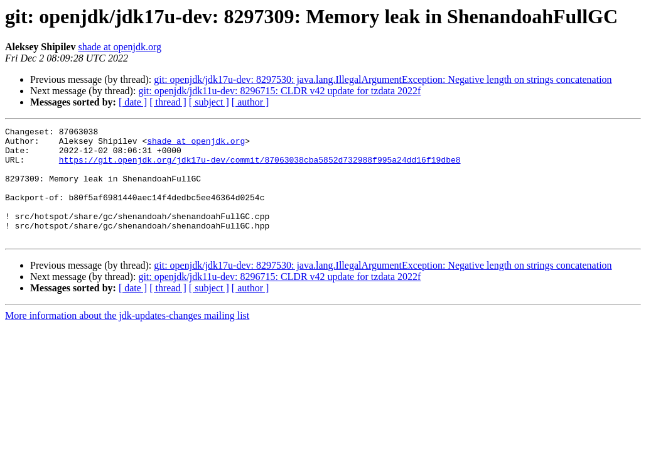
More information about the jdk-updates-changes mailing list (127, 338)
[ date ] (133, 102)
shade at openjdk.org (119, 46)
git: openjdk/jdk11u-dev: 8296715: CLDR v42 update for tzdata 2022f (279, 90)
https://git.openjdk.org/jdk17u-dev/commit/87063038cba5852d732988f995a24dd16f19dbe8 (260, 167)
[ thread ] (167, 102)
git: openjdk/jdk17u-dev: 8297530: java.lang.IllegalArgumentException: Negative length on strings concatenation (382, 79)
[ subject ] (209, 102)
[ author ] (250, 102)
